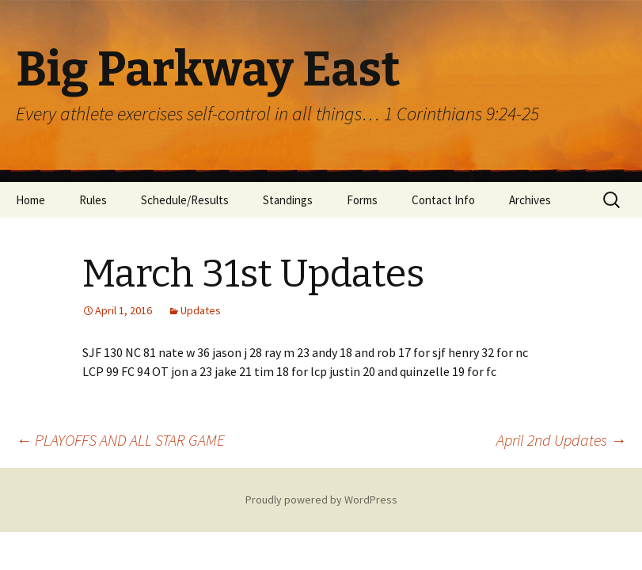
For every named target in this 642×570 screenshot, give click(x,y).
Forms (362, 199)
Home (30, 199)
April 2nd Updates (561, 440)
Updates (200, 310)
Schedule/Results (185, 199)
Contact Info (443, 199)
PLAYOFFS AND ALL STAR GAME (120, 440)
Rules (93, 199)
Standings (288, 199)
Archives (530, 199)
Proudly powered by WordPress (321, 499)
